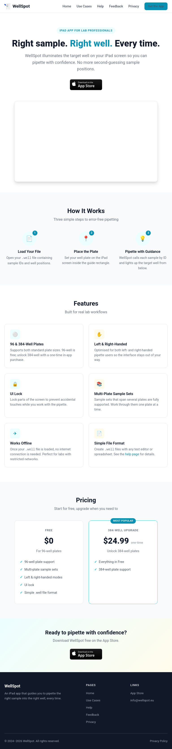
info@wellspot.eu (142, 700)
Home (66, 6)
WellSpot (17, 6)
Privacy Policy (159, 741)
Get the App (156, 6)
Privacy (133, 6)
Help (100, 6)
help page (132, 454)
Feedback (116, 6)
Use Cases (84, 6)
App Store (137, 693)
